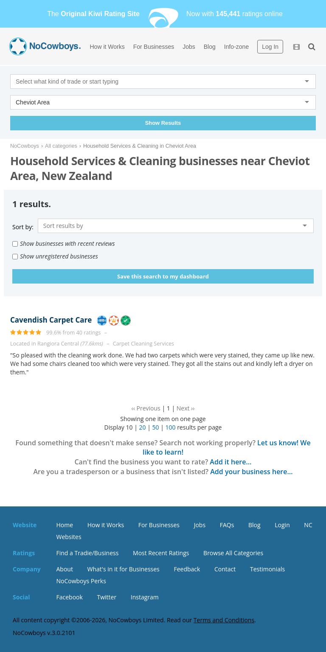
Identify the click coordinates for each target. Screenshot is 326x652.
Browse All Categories (233, 553)
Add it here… (230, 462)
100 (170, 427)
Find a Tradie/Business (87, 553)
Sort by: (23, 227)
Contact (225, 569)
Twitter (106, 597)
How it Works (107, 46)
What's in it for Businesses (123, 569)
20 (142, 427)
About (64, 569)
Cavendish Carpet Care (51, 320)
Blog (210, 46)
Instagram (145, 597)
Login (282, 525)
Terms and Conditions (224, 620)
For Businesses (153, 46)
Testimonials (267, 569)
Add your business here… (251, 471)
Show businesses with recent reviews (63, 243)
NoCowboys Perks (81, 581)
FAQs (227, 525)
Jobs (189, 46)
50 (155, 427)
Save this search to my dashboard (163, 276)
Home (64, 525)
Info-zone (236, 46)
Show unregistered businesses (55, 256)
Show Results (163, 123)
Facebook (69, 597)
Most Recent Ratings (161, 553)
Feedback (187, 569)
